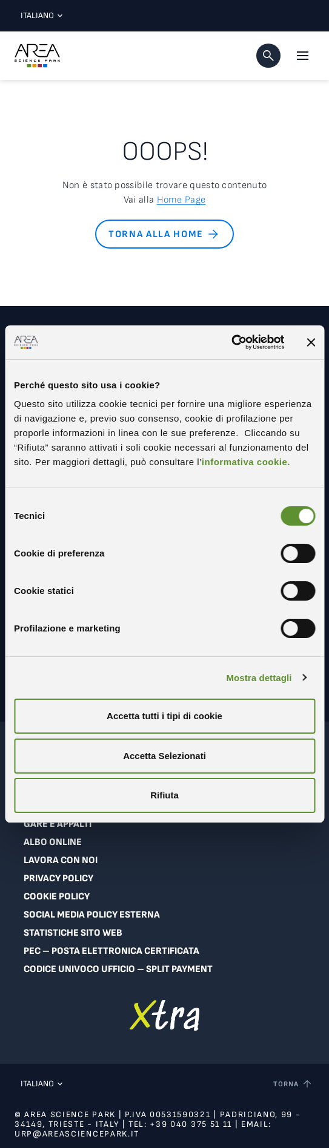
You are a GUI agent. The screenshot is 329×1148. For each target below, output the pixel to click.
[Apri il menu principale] (302, 56)
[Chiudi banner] (311, 342)
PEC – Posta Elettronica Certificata (111, 951)
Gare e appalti (57, 824)
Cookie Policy (57, 896)
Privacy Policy (58, 878)
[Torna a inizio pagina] (293, 1084)
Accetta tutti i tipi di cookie (164, 716)
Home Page (181, 200)
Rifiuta (164, 795)
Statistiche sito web (73, 933)
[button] (268, 56)
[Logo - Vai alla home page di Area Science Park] (37, 56)
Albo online (53, 842)
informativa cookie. (246, 462)
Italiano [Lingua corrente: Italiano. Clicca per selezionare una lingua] (39, 15)
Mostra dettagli (258, 678)
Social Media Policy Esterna (92, 915)
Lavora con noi (61, 860)
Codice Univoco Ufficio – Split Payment (118, 969)
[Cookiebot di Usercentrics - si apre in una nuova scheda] (231, 342)
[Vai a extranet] (164, 1015)
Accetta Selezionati (164, 756)
